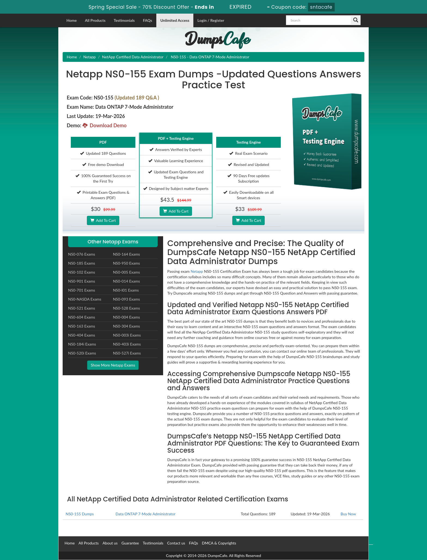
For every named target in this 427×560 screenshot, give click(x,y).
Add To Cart (103, 220)
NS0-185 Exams (81, 263)
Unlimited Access (174, 20)
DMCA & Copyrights (219, 543)
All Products (95, 20)
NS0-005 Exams (126, 272)
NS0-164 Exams (126, 254)
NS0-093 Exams (126, 299)
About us (110, 543)
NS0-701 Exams (81, 290)
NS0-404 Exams (81, 335)
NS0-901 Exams (81, 281)
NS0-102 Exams (81, 272)
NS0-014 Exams (126, 281)
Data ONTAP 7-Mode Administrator (145, 513)
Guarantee (130, 543)
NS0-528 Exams (126, 308)
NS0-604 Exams (81, 317)
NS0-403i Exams (127, 344)
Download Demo (105, 125)
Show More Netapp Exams (113, 365)
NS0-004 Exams (126, 317)
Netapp (89, 57)
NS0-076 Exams (81, 254)
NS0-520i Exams (82, 353)
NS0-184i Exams (82, 344)
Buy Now (348, 513)
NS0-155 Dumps (80, 513)
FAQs (147, 20)
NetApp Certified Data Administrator (132, 57)
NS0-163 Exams (81, 326)
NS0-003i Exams (127, 335)
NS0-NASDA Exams (84, 299)
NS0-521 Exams (81, 308)
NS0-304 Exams (126, 326)
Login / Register (210, 20)
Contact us (176, 543)
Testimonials (124, 20)
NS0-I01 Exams (126, 290)
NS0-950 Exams (126, 263)
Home (71, 20)
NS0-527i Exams (127, 353)
